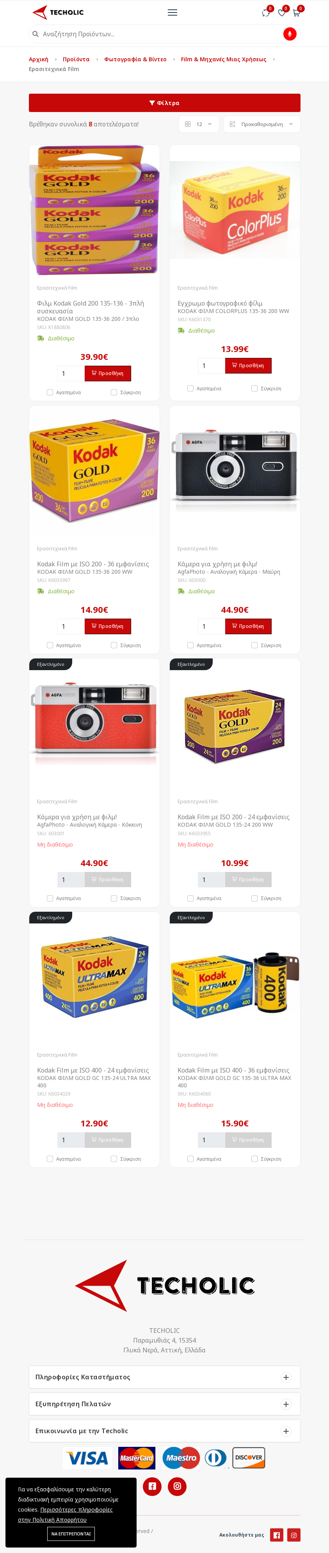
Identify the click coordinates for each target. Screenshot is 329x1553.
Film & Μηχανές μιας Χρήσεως (224, 59)
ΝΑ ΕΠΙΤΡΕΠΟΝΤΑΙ (71, 1534)
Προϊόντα (77, 59)
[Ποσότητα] (71, 373)
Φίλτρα (164, 103)
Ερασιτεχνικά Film (57, 288)
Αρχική (39, 59)
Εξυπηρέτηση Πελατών (73, 1404)
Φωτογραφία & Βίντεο (136, 59)
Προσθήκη (108, 373)
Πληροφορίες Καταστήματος (83, 1377)
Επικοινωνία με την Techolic (82, 1431)
